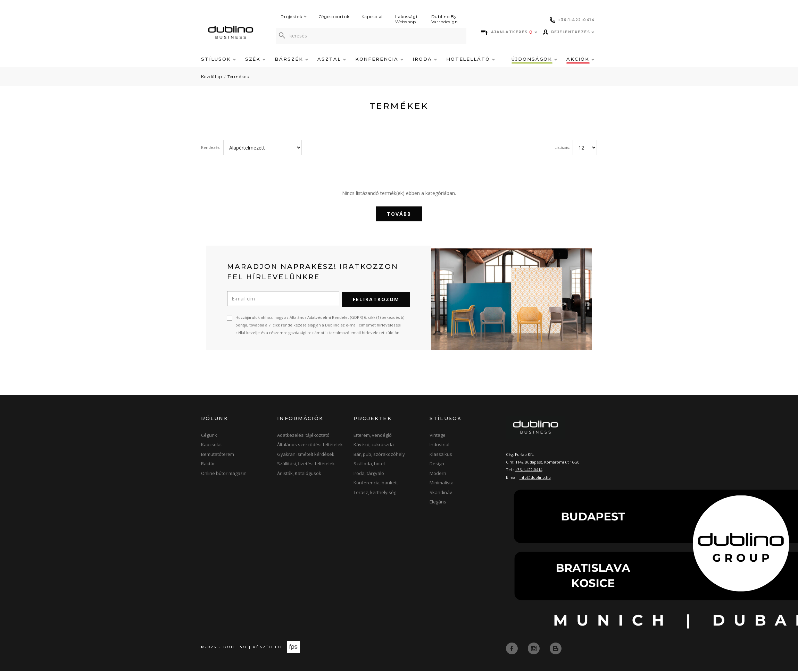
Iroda (425, 59)
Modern (438, 472)
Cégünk (209, 434)
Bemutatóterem (217, 453)
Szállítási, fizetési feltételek (306, 463)
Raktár (208, 463)
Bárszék (291, 59)
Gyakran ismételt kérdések (305, 453)
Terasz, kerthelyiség (375, 492)
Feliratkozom (376, 298)
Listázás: (562, 147)
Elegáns (438, 501)
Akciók (580, 59)
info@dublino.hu (535, 476)
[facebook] (512, 647)
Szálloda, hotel (369, 463)
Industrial (439, 444)
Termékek (238, 76)
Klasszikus (441, 453)
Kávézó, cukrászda (374, 444)
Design (437, 463)
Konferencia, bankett (376, 482)
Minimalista (442, 482)
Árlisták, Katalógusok (299, 472)
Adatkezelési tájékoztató (303, 434)
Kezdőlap (211, 76)
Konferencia (379, 59)
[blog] (556, 647)
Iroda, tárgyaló (369, 472)
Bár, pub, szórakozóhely (379, 453)
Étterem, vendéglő (373, 434)
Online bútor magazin (224, 472)
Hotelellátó (470, 59)
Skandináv (441, 492)
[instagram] (534, 647)
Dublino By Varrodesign (444, 19)
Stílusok (218, 59)
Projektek (294, 16)
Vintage (438, 434)
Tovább (399, 214)
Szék (255, 59)
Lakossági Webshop (406, 19)
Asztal (331, 59)
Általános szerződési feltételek (310, 444)
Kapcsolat (372, 16)
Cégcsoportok (334, 16)
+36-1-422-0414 (528, 469)
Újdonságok (534, 59)
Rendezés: (211, 147)
